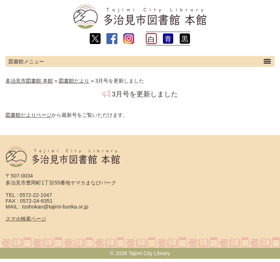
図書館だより (74, 81)
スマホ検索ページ (25, 219)
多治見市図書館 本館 (29, 81)
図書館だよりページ (28, 115)
